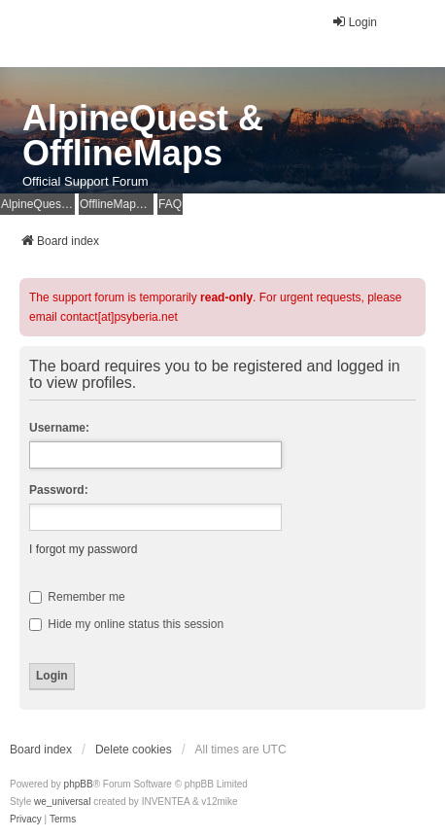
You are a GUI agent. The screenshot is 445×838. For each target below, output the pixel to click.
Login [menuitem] (354, 22)
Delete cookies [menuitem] (133, 749)
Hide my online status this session (126, 624)
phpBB (78, 784)
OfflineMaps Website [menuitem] (117, 204)
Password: (58, 490)
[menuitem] (26, 819)
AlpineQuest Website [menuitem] (38, 204)
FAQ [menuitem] (170, 204)
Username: (59, 428)
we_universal (62, 801)
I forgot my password (83, 549)
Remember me (77, 597)
